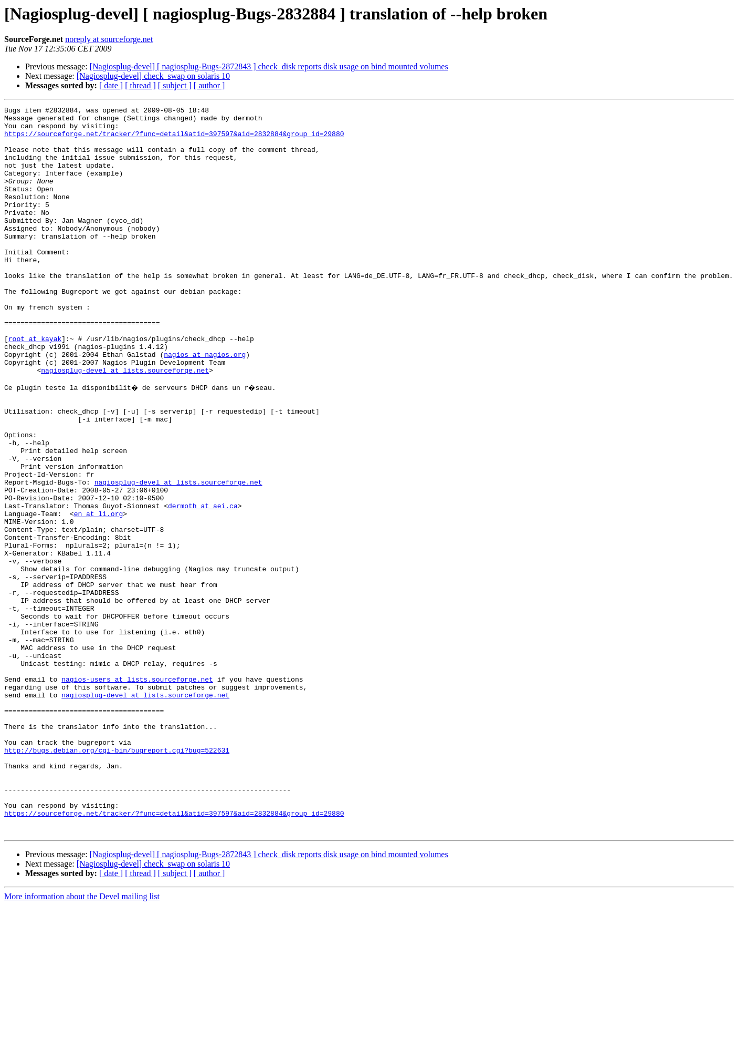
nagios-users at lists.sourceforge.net (137, 792)
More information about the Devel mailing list (82, 1039)
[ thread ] (140, 85)
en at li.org (98, 594)
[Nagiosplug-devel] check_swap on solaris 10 (153, 75)
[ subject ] (175, 85)
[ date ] (111, 85)
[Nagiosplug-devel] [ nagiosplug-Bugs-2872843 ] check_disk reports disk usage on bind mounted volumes (269, 66)
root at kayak (34, 385)
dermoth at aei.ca (203, 584)
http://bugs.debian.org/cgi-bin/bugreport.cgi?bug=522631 (116, 877)
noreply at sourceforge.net (109, 39)
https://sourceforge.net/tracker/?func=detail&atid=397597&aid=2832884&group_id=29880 (174, 140)
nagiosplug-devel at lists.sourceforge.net (125, 423)
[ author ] (209, 85)
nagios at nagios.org (205, 404)
